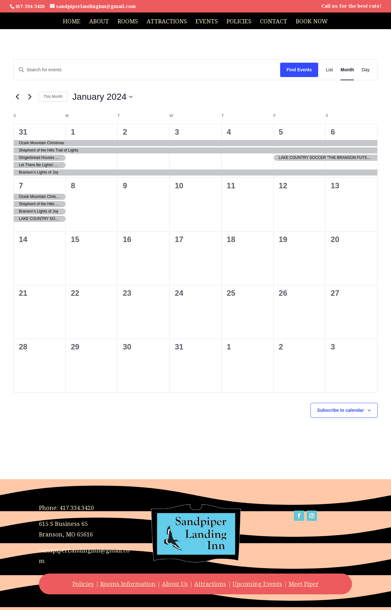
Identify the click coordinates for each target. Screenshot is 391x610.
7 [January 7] (21, 185)
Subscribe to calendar (340, 410)
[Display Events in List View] (329, 70)
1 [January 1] (73, 132)
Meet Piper (303, 584)
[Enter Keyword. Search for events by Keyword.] (147, 70)
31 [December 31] (23, 132)
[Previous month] (17, 97)
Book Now (312, 22)
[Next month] (30, 97)
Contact (273, 22)
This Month (52, 96)
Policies (238, 22)
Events (206, 22)
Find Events (299, 69)
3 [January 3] (177, 132)
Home (71, 22)
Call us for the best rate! (351, 6)
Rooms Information (128, 584)
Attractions (167, 22)
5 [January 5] (281, 132)
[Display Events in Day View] (366, 70)
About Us (175, 584)
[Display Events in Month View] (347, 70)
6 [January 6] (333, 132)
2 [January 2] (125, 132)
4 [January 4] (229, 132)
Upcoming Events (257, 584)
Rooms (128, 22)
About (99, 22)
